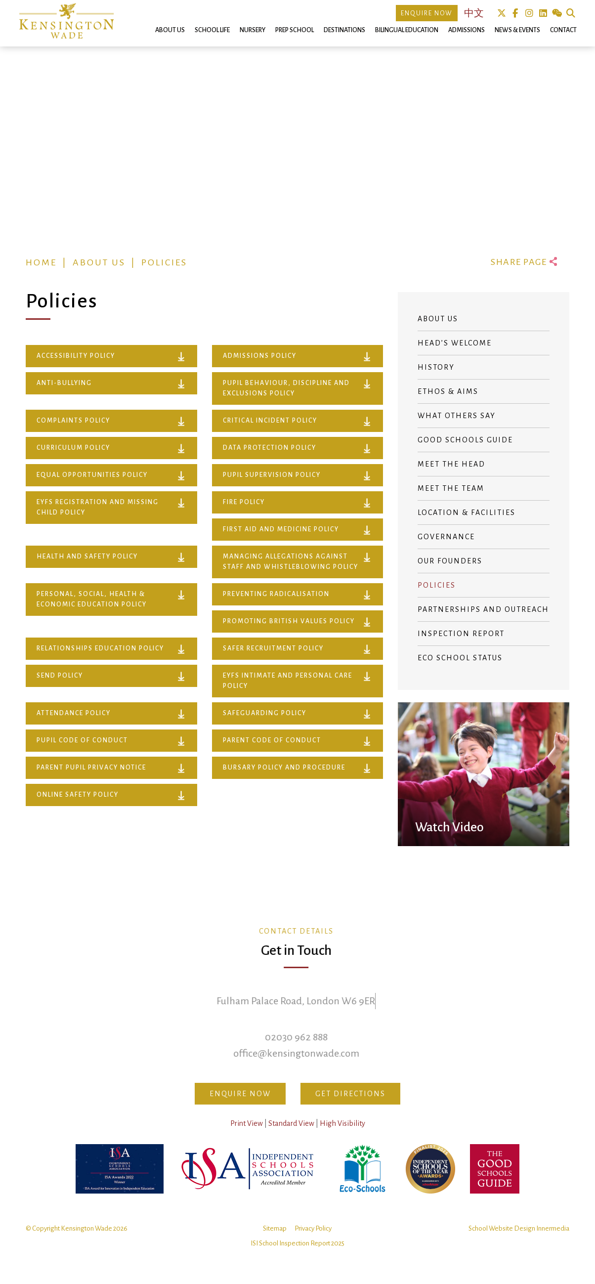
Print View (246, 1135)
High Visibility (342, 1135)
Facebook (515, 13)
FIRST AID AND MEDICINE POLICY (281, 529)
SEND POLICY (60, 675)
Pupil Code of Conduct (82, 740)
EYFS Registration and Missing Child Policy (98, 507)
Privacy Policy (313, 1240)
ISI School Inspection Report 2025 (297, 1255)
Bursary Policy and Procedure (284, 767)
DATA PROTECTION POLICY (269, 447)
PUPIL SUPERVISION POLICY (272, 474)
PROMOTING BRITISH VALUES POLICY (289, 621)
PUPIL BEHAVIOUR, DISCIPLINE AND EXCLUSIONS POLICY (286, 388)
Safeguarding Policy (264, 713)
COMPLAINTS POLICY (73, 420)
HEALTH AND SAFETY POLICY (87, 556)
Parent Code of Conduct (272, 740)
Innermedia (552, 1240)
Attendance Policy (74, 713)
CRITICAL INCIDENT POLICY (270, 420)
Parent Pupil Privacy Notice (91, 767)
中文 (474, 13)
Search (570, 13)
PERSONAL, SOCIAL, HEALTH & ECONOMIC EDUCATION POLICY (92, 599)
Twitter (501, 13)
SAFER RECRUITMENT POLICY (273, 648)
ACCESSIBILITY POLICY (76, 355)
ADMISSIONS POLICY (260, 355)
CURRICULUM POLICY (73, 447)
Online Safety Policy (78, 794)
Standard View (291, 1135)
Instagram (529, 13)
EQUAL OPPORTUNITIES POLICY (92, 474)
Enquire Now (427, 13)
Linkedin (543, 13)
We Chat (557, 13)
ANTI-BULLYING (64, 383)
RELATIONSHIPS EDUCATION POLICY (100, 648)
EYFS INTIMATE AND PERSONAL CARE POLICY (287, 680)
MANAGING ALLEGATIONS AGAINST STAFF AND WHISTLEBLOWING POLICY (290, 561)
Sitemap (275, 1240)
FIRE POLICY (244, 502)
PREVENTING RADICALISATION (276, 594)
